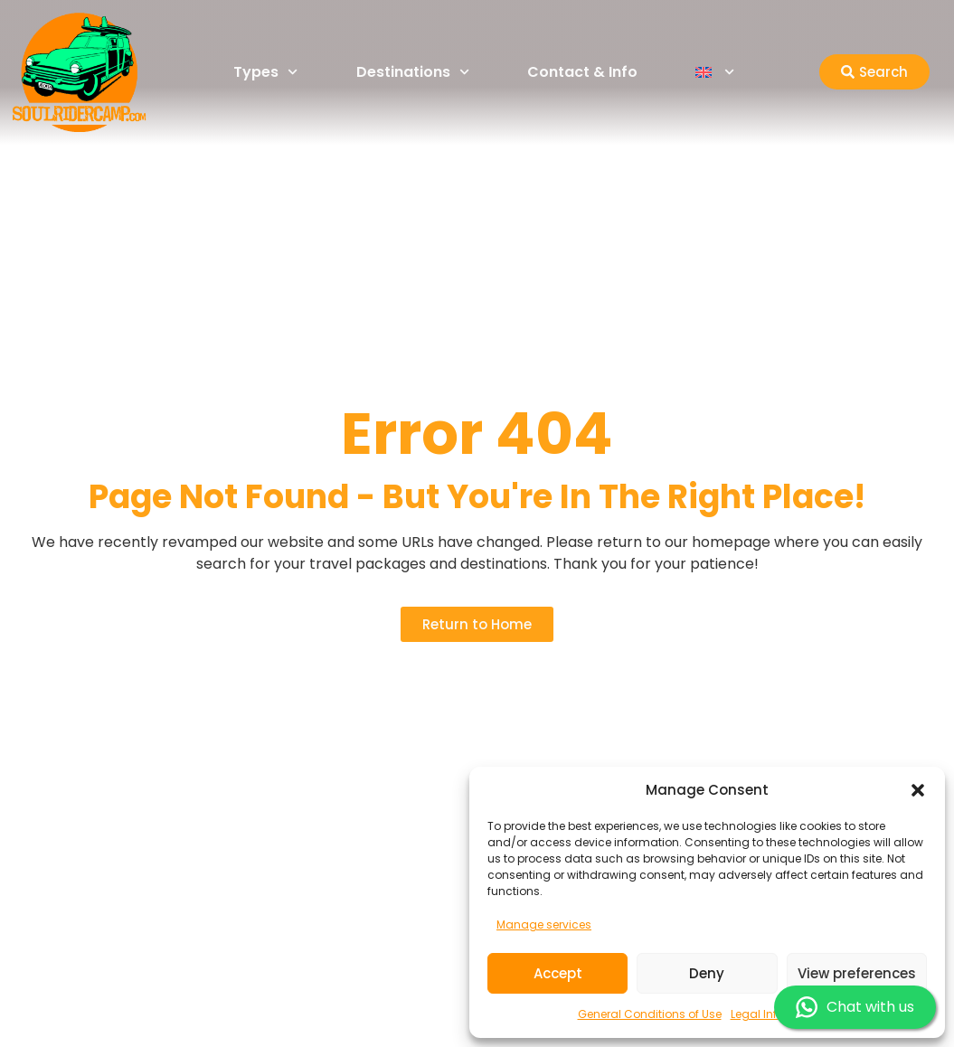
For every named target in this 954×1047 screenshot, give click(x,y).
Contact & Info (582, 71)
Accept (558, 973)
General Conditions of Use (650, 1014)
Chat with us (855, 1007)
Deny (706, 973)
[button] (918, 790)
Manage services (543, 924)
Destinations (412, 72)
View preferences (857, 973)
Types (265, 72)
